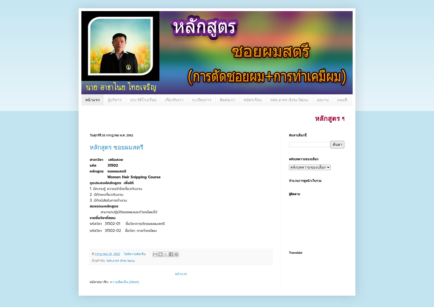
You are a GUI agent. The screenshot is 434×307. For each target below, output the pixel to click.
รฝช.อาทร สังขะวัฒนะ (289, 100)
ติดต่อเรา (227, 100)
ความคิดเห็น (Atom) (124, 282)
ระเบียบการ (201, 100)
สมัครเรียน (253, 100)
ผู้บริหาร (115, 100)
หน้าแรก (92, 100)
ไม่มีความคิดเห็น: (135, 254)
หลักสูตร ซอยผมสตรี (116, 147)
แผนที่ (342, 100)
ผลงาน (323, 100)
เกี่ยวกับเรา (174, 100)
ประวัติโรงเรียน (143, 100)
